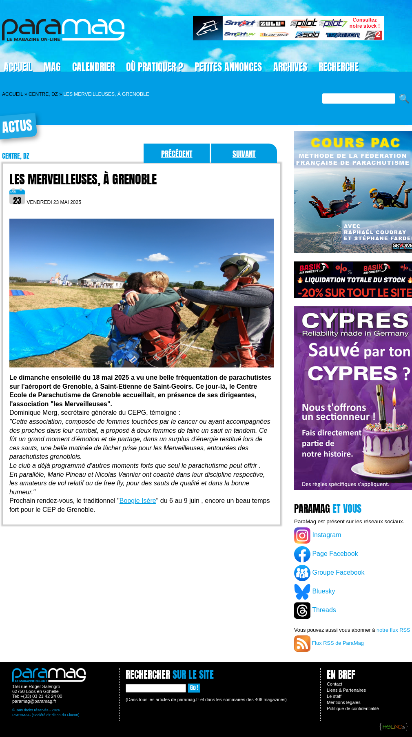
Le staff (334, 696)
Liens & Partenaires (346, 690)
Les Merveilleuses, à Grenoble (83, 179)
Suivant (244, 153)
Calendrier (93, 67)
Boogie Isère (138, 500)
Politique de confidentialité (353, 708)
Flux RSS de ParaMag (329, 643)
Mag (52, 67)
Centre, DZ (43, 94)
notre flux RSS (393, 630)
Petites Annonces (228, 67)
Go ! (194, 688)
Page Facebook (326, 554)
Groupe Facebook (329, 573)
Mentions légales (344, 702)
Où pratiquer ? (154, 67)
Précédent (177, 153)
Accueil (12, 94)
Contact (334, 684)
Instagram (317, 535)
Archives (290, 67)
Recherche (339, 67)
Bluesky (314, 592)
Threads (315, 610)
